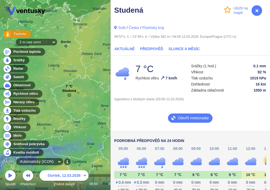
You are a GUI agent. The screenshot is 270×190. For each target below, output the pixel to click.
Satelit (15, 77)
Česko (134, 28)
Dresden (70, 71)
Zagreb (97, 166)
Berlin (66, 43)
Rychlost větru (22, 94)
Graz (90, 144)
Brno (104, 106)
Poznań (109, 45)
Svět (122, 28)
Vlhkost (16, 127)
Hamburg (25, 22)
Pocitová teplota (24, 52)
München (44, 125)
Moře (14, 136)
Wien (102, 124)
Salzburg (62, 132)
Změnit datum (64, 179)
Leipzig (54, 66)
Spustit (10, 179)
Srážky (16, 60)
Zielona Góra (91, 54)
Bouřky (16, 119)
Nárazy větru (21, 102)
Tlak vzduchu (21, 111)
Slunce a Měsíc (184, 49)
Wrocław (110, 70)
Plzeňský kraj (153, 28)
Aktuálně (124, 49)
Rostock (50, 11)
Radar (15, 69)
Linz (77, 122)
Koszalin (99, 9)
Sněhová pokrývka (26, 144)
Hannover (22, 46)
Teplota (16, 34)
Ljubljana (80, 162)
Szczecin (80, 25)
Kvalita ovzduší (23, 152)
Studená (69, 92)
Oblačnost (19, 85)
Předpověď (151, 49)
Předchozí (28, 179)
